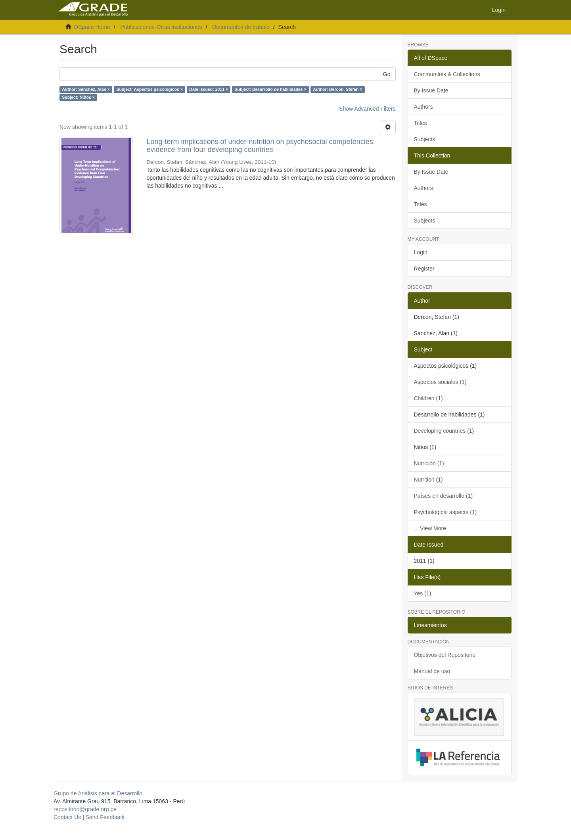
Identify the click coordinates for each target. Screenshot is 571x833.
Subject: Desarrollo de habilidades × (271, 89)
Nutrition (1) (428, 479)
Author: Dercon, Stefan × (337, 89)
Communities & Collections (447, 74)
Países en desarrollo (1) (443, 496)
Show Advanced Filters (367, 109)
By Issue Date (431, 90)
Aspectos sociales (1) (440, 382)
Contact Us (67, 817)
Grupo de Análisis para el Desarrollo (98, 793)
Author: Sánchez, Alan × (86, 89)
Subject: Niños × (78, 97)
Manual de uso (432, 671)
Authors (423, 107)
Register (424, 268)
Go (387, 74)
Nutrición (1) (429, 463)
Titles (420, 123)
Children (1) (428, 398)
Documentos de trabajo (241, 27)
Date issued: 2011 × (208, 89)
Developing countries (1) (444, 431)
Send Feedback (105, 817)
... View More (430, 528)
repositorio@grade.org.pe (85, 809)
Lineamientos (430, 625)
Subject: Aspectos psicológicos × (149, 89)
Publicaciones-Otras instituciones (161, 27)
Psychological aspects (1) (445, 512)
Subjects (424, 139)
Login (420, 252)
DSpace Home (92, 27)
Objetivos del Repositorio (445, 655)
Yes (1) (422, 593)
